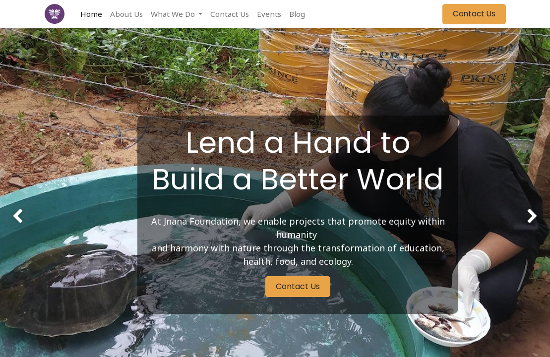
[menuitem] (91, 14)
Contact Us (474, 13)
